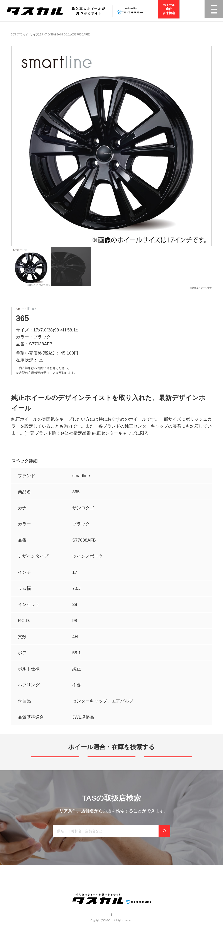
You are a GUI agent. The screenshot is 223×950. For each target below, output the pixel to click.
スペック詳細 (24, 460)
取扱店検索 (190, 11)
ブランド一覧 (76, 893)
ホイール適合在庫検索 (169, 10)
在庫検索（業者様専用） (175, 893)
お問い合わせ (144, 893)
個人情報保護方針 (119, 931)
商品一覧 (15, 34)
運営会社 (98, 931)
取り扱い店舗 (101, 893)
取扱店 (38, 368)
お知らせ (123, 893)
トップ (37, 893)
